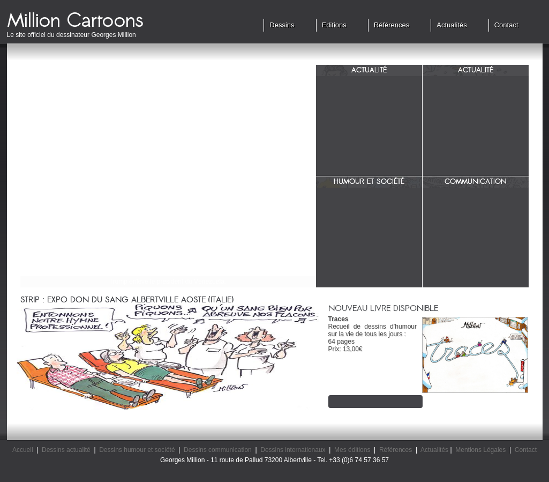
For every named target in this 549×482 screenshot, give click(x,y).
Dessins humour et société (137, 450)
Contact (506, 25)
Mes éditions (352, 450)
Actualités (452, 25)
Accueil (22, 450)
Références (391, 25)
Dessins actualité (66, 450)
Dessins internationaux (292, 450)
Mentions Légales (480, 450)
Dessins (281, 25)
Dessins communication (218, 450)
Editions (334, 25)
